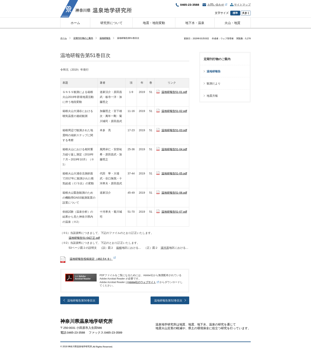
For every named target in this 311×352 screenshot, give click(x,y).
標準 (235, 13)
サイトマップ (242, 4)
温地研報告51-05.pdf (174, 173)
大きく (246, 13)
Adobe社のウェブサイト (142, 282)
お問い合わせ (217, 4)
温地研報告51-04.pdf (174, 149)
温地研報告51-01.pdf (174, 92)
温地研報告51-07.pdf (174, 211)
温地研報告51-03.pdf (174, 130)
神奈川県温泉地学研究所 (96, 8)
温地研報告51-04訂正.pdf (84, 237)
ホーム (63, 38)
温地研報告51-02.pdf (174, 111)
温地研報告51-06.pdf (174, 192)
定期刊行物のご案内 (83, 38)
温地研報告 (105, 38)
